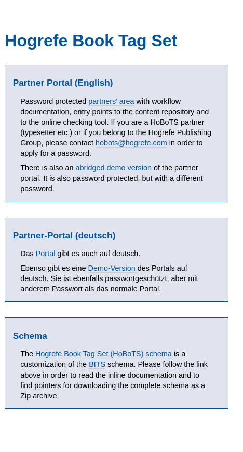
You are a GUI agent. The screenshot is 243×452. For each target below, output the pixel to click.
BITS (97, 364)
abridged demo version (114, 168)
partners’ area (111, 101)
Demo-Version (112, 268)
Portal (46, 253)
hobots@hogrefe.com (131, 143)
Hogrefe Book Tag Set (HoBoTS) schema (103, 354)
